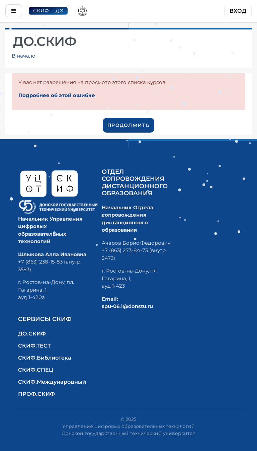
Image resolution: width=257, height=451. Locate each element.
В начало (23, 56)
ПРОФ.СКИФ (36, 394)
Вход (238, 11)
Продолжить (128, 125)
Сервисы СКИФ (45, 319)
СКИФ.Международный (52, 382)
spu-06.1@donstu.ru (127, 306)
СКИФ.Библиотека (44, 358)
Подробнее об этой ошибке (56, 95)
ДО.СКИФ (32, 333)
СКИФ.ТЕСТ (34, 346)
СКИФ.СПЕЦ (35, 370)
